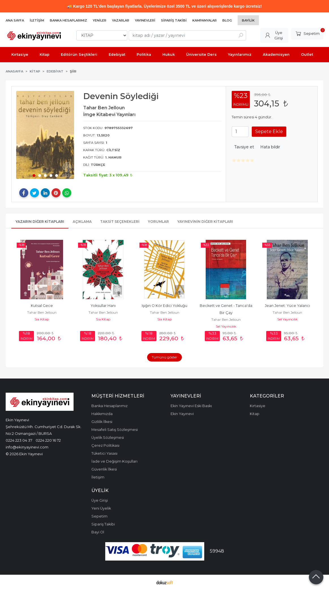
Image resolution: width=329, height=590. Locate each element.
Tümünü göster (164, 357)
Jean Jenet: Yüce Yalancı (287, 305)
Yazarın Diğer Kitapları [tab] (40, 221)
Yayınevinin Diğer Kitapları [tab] (205, 221)
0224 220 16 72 (48, 440)
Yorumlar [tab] (158, 221)
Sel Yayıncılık (226, 326)
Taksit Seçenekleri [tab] (119, 221)
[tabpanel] (45, 135)
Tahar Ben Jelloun (42, 312)
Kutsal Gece (42, 305)
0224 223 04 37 (19, 440)
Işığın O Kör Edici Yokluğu (164, 305)
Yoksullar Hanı (103, 305)
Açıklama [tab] (82, 221)
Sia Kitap (42, 319)
